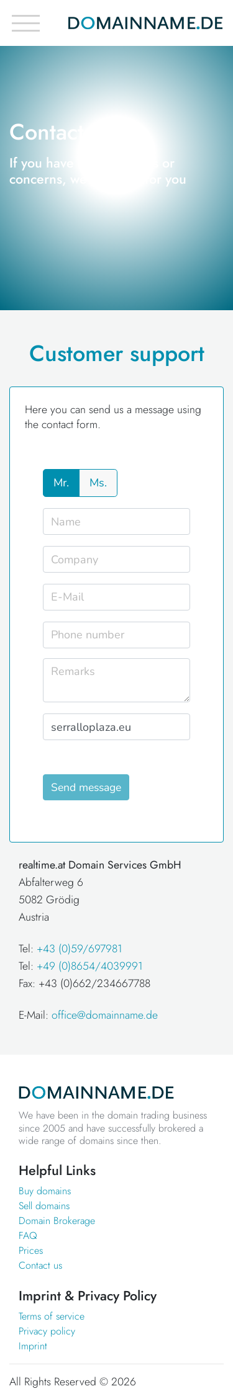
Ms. (98, 482)
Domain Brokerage (57, 1221)
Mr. (61, 482)
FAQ (28, 1235)
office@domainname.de (105, 1015)
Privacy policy (47, 1331)
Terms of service (52, 1316)
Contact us (40, 1265)
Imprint (33, 1346)
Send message (86, 787)
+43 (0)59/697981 (79, 949)
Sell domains (44, 1206)
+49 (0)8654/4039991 (90, 966)
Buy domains (45, 1191)
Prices (31, 1250)
